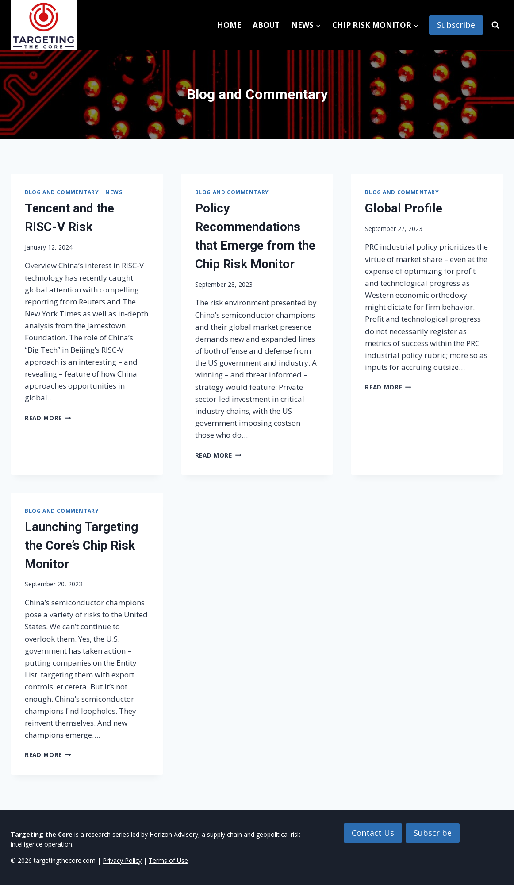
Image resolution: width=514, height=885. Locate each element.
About (266, 25)
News (113, 192)
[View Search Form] (495, 25)
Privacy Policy (122, 860)
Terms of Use (168, 860)
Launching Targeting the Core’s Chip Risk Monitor (81, 545)
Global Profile (403, 208)
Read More (48, 418)
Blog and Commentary (62, 192)
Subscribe (456, 24)
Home (229, 25)
